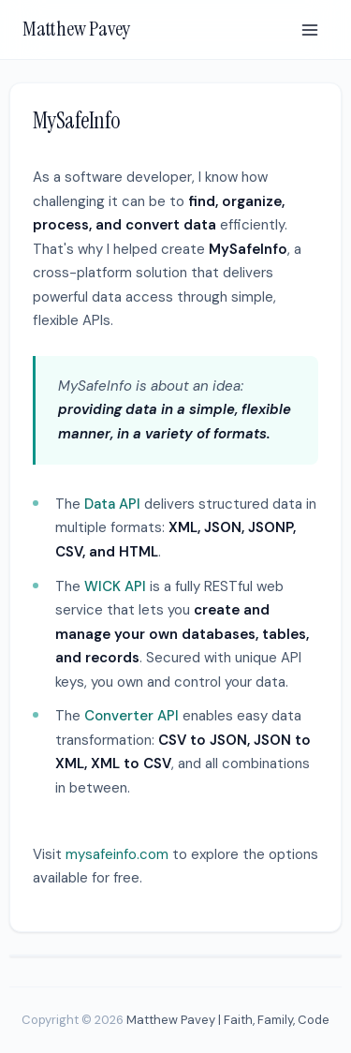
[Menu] (310, 30)
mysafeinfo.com (117, 854)
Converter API (131, 715)
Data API (112, 504)
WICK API (115, 586)
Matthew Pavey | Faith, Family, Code (227, 1020)
